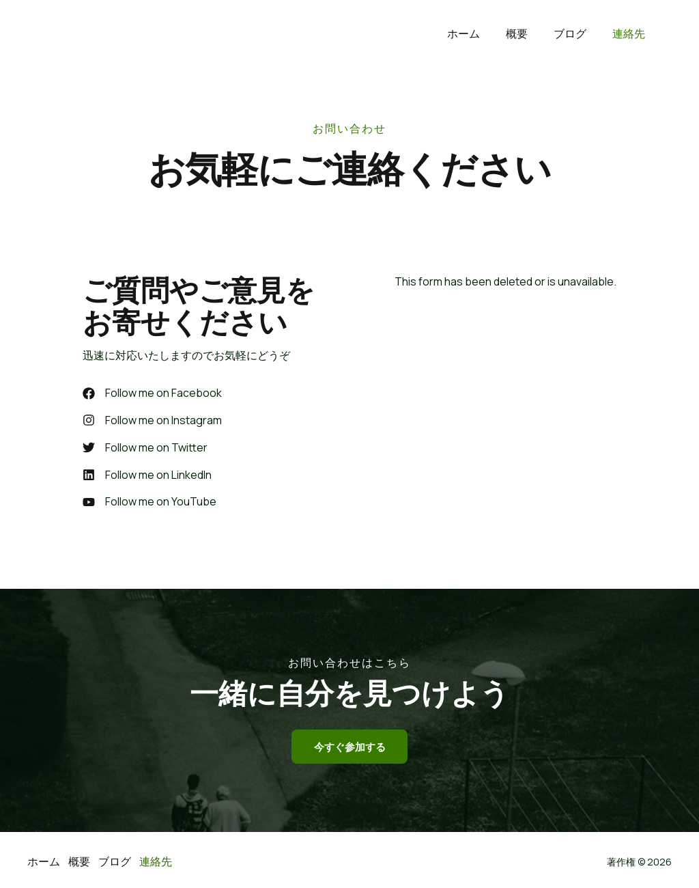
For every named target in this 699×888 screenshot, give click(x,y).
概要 (527, 33)
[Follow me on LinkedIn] (147, 477)
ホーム (477, 33)
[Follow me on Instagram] (152, 421)
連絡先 (630, 33)
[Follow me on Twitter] (145, 449)
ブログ (576, 33)
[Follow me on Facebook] (152, 393)
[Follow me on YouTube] (149, 505)
